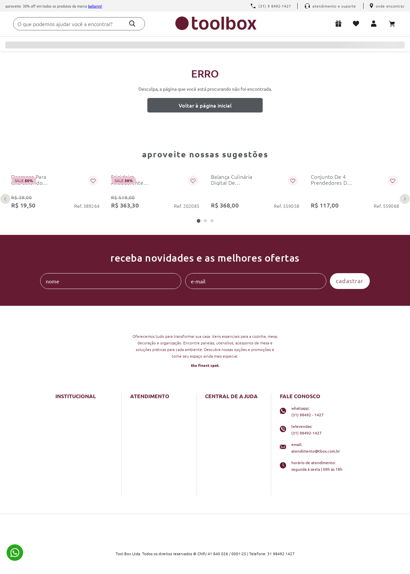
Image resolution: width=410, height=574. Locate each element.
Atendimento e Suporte (330, 6)
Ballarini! (95, 6)
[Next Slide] (405, 199)
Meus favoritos (357, 23)
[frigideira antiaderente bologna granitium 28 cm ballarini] (155, 189)
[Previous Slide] (5, 199)
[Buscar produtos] (132, 23)
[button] (198, 221)
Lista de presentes (339, 23)
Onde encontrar (387, 6)
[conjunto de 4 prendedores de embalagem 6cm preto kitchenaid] (355, 189)
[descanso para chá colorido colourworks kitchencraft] (55, 189)
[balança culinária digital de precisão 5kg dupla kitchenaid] (255, 189)
